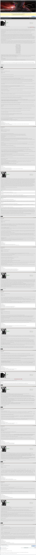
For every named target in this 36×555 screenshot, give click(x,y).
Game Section (12, 11)
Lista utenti (5, 11)
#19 (35, 499)
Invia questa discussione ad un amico (4, 548)
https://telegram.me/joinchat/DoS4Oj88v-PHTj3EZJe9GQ (18, 14)
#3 (35, 126)
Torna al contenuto (20, 552)
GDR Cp (18, 11)
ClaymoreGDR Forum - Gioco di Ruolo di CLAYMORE (8, 552)
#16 (35, 445)
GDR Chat (21, 11)
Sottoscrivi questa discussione (4, 549)
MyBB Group (8, 553)
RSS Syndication (26, 552)
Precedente (2, 544)
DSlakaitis (12, 553)
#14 (35, 408)
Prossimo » (7, 16)
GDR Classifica (15, 11)
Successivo (5, 544)
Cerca (3, 11)
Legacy (16, 553)
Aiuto (9, 11)
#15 (35, 425)
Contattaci (2, 552)
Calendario (8, 11)
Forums (2, 11)
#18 (35, 481)
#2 (35, 68)
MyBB (3, 553)
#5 (35, 217)
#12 (35, 371)
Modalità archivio (23, 552)
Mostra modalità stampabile (3, 547)
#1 (35, 19)
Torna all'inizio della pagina (15, 552)
